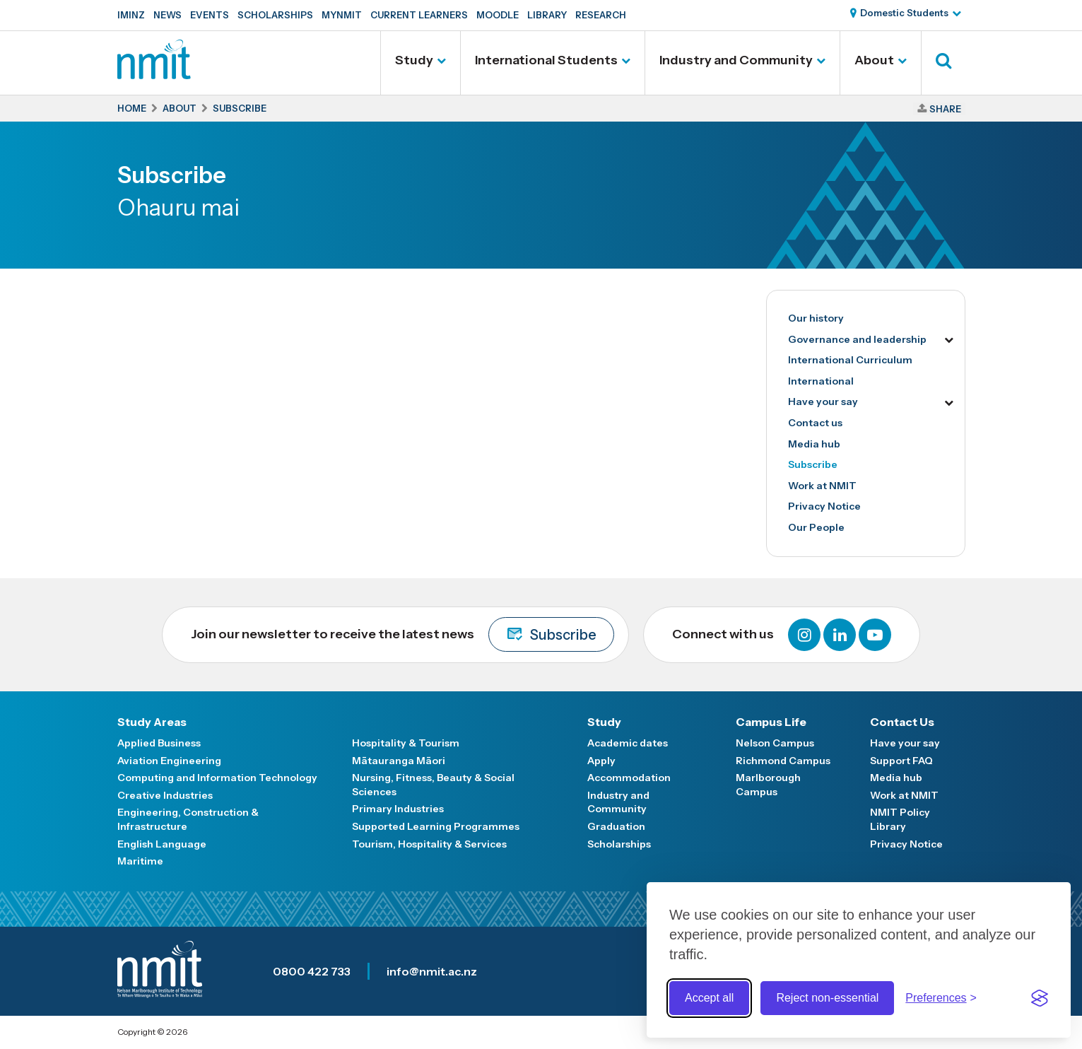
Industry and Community (736, 60)
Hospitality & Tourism (405, 743)
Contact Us (902, 722)
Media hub (814, 444)
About (874, 60)
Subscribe (812, 464)
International (821, 381)
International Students (546, 60)
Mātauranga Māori (398, 760)
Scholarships (275, 14)
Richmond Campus (783, 760)
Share (945, 109)
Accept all (709, 998)
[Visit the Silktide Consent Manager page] (1039, 998)
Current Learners (419, 14)
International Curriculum (850, 359)
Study (414, 60)
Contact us (815, 422)
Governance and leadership (857, 339)
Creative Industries (165, 795)
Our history (816, 318)
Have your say (823, 401)
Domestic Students (904, 12)
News (167, 14)
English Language (161, 844)
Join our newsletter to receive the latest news (402, 634)
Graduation (616, 826)
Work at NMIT (822, 485)
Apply (601, 760)
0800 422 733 (312, 971)
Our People (816, 527)
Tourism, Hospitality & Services (429, 844)
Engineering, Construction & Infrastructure (188, 819)
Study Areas (152, 722)
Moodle (497, 14)
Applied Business (159, 743)
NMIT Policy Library (900, 819)
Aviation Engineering (169, 760)
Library (547, 14)
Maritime (140, 861)
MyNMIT (342, 14)
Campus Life (771, 722)
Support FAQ (901, 760)
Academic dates (627, 743)
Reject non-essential (827, 998)
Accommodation (629, 777)
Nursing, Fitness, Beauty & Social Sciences (433, 784)
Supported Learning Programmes (435, 826)
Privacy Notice (824, 506)
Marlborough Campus (768, 784)
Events (209, 14)
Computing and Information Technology (217, 777)
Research (600, 14)
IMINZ (131, 14)
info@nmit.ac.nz (432, 971)
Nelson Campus (775, 743)
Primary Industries (398, 808)
